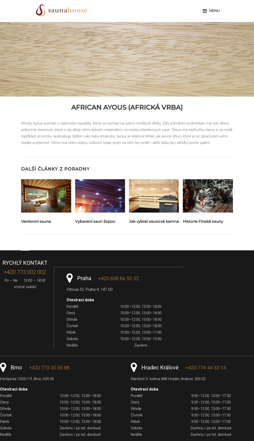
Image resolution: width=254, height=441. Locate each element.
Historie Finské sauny (203, 221)
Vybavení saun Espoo (95, 221)
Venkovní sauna (36, 221)
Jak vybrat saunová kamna (154, 221)
